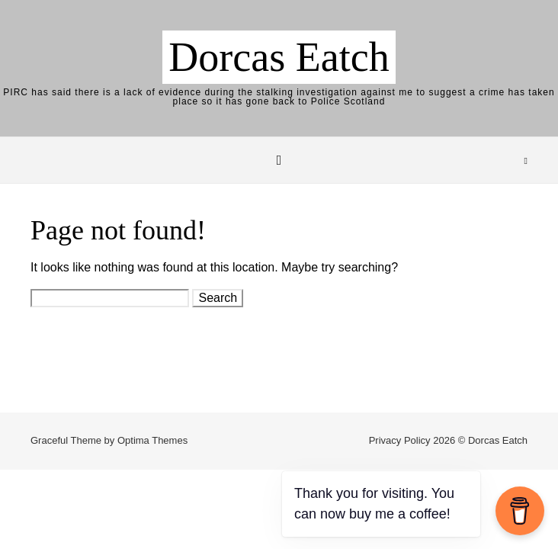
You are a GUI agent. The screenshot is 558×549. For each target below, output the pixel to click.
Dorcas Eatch (278, 57)
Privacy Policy (400, 440)
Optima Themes (152, 440)
